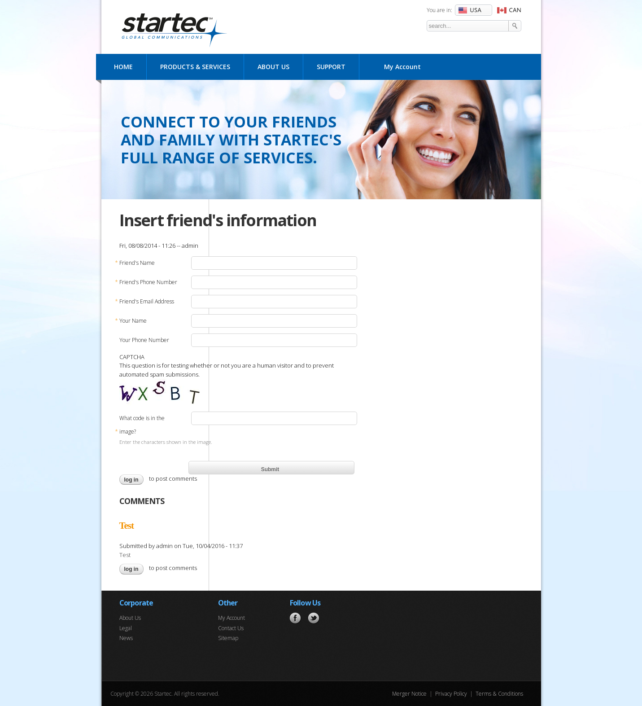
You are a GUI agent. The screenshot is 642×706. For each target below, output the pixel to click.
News (126, 638)
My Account (402, 66)
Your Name (133, 321)
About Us (273, 66)
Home (123, 66)
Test (126, 525)
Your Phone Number (144, 340)
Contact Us (231, 628)
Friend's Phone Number (148, 282)
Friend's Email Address (146, 301)
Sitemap (228, 638)
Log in (131, 480)
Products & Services (195, 66)
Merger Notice (409, 693)
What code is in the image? (142, 426)
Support (331, 66)
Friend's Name (137, 263)
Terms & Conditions (499, 693)
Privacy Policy (451, 693)
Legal (125, 628)
